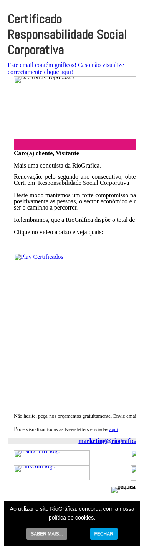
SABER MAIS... (47, 534)
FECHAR (103, 534)
